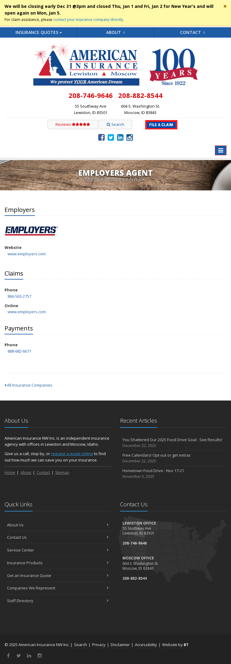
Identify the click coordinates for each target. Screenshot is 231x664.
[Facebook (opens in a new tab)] (101, 137)
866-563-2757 (19, 296)
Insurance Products (58, 562)
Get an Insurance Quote (58, 575)
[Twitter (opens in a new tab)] (111, 137)
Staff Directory (58, 600)
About (115, 32)
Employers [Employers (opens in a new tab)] (32, 231)
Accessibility (146, 644)
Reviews (72, 124)
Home (10, 472)
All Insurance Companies (28, 385)
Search (115, 124)
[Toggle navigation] (220, 150)
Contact (192, 32)
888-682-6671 (19, 351)
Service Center (58, 550)
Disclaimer (120, 644)
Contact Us (58, 537)
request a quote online (72, 453)
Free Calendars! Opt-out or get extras (173, 458)
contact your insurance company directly (88, 19)
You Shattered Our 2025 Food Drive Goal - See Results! (173, 443)
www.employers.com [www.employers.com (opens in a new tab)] (27, 254)
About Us (58, 525)
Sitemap (62, 472)
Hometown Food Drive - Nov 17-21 (173, 474)
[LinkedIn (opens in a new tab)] (120, 137)
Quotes (38, 32)
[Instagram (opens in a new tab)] (129, 137)
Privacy (98, 644)
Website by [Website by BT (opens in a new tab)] (175, 644)
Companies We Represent (58, 588)
